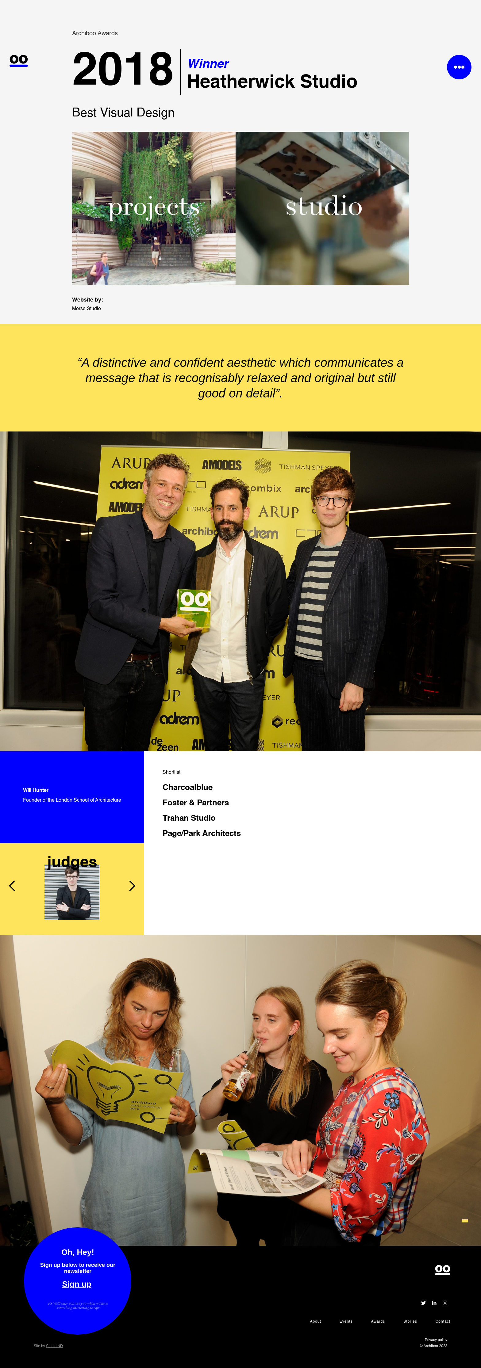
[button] (12, 843)
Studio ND (54, 1346)
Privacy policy (436, 1340)
